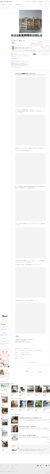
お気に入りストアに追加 (44, 452)
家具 (25, 348)
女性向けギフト (23, 350)
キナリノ (1, 466)
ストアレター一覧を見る (47, 442)
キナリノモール (2, 7)
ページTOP (25, 460)
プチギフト (27, 350)
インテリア (22, 348)
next (49, 21)
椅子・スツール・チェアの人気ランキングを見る (43, 412)
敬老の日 (40, 350)
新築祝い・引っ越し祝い (32, 350)
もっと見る (7, 452)
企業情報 (1, 471)
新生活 (38, 350)
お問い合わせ (13, 467)
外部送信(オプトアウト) (14, 471)
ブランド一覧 (7, 465)
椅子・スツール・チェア (30, 348)
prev (12, 21)
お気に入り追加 (45, 54)
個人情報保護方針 (8, 471)
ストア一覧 (5, 7)
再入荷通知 (40, 41)
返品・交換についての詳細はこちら (5, 343)
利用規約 (4, 471)
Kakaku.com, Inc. (48, 472)
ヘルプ (12, 466)
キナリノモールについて (14, 465)
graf (7, 7)
